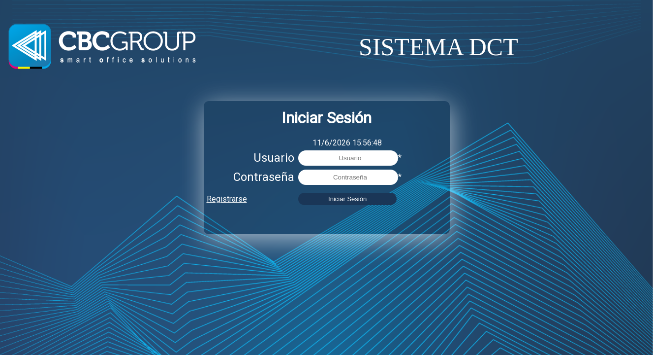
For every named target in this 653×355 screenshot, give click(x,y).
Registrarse (227, 199)
